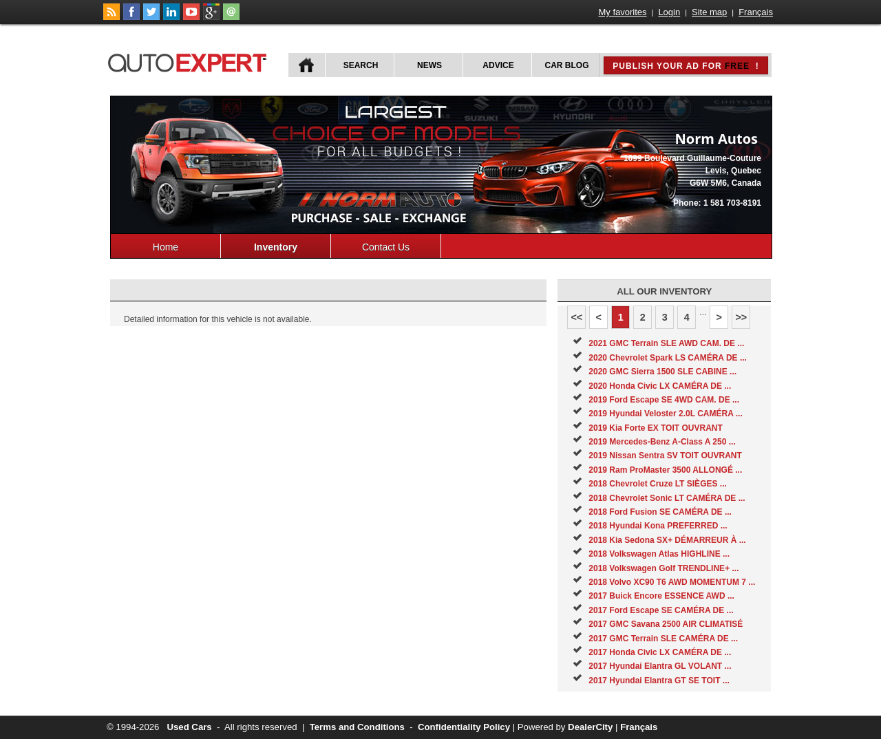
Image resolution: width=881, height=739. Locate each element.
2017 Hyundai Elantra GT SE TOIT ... (659, 680)
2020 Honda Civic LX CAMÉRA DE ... (659, 386)
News (429, 65)
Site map (709, 12)
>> (741, 317)
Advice (497, 65)
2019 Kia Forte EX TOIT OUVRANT (655, 428)
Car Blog (567, 65)
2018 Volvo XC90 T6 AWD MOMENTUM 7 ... (671, 582)
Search (361, 65)
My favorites (623, 12)
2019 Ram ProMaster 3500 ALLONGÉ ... (665, 470)
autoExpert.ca (190, 60)
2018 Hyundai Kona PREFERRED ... (657, 526)
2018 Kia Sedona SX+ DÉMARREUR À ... (666, 540)
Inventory (275, 247)
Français (756, 12)
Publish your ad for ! (685, 66)
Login (669, 12)
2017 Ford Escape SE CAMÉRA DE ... (660, 610)
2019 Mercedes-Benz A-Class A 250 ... (661, 442)
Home (165, 247)
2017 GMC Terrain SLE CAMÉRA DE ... (663, 638)
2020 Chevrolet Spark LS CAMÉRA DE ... (667, 358)
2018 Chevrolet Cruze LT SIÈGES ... (657, 484)
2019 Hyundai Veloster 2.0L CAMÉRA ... (665, 413)
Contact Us (386, 247)
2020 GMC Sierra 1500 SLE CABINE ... (662, 371)
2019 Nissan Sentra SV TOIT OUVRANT (665, 455)
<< (576, 317)
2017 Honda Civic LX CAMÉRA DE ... (659, 652)
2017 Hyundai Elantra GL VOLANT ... (659, 666)
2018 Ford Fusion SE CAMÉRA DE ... (660, 512)
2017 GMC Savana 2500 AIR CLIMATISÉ (665, 624)
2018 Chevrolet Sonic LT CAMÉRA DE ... (666, 498)
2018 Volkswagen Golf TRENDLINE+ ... (663, 568)
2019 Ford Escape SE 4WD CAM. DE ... (663, 400)
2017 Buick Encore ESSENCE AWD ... (661, 596)
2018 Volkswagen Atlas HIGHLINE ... (659, 554)
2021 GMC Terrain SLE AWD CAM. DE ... (666, 343)
